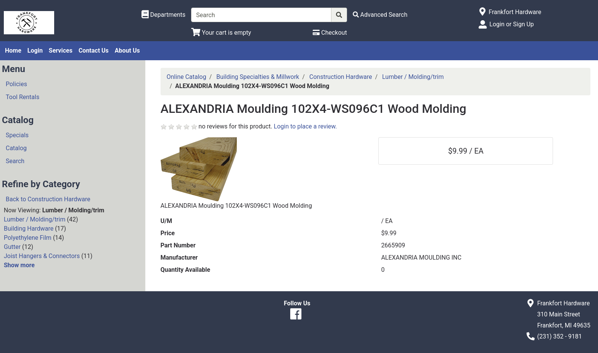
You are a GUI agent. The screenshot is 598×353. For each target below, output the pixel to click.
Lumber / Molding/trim (34, 219)
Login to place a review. (305, 126)
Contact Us (94, 50)
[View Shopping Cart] (221, 32)
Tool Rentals (22, 97)
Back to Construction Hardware (48, 199)
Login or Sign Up (511, 24)
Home (13, 50)
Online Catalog (186, 76)
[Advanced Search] (380, 14)
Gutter (12, 246)
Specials (17, 135)
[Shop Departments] (163, 14)
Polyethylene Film (27, 237)
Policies (16, 84)
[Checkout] (330, 32)
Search (15, 161)
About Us (127, 50)
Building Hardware (28, 228)
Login (35, 50)
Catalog (16, 148)
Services (60, 50)
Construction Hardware (340, 76)
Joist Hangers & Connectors (42, 256)
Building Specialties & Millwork (257, 76)
